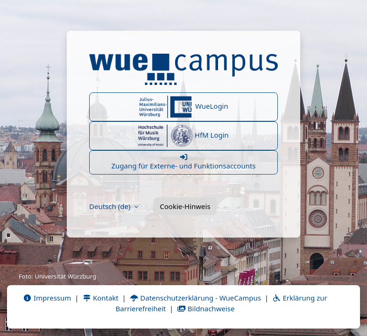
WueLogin (183, 107)
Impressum (47, 297)
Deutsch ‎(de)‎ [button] (110, 206)
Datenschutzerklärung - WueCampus (195, 297)
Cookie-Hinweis (185, 206)
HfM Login (183, 136)
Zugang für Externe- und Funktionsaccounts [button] (183, 162)
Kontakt (100, 297)
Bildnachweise (205, 308)
